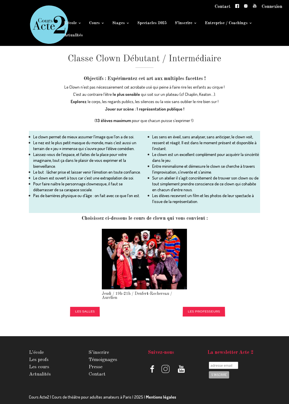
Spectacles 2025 (152, 23)
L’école (70, 23)
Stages (118, 23)
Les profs (39, 359)
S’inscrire (183, 23)
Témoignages (103, 359)
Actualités (73, 35)
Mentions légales (161, 397)
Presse (96, 366)
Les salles (85, 311)
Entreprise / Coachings (226, 23)
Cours (94, 23)
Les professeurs (204, 311)
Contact (223, 7)
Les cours (39, 366)
